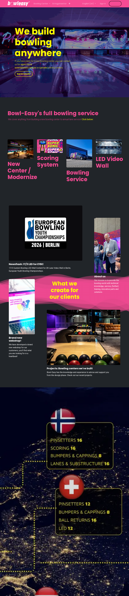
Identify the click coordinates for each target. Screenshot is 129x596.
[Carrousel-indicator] (62, 92)
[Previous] (6, 52)
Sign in (103, 3)
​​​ (115, 3)
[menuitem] (42, 3)
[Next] (122, 52)
